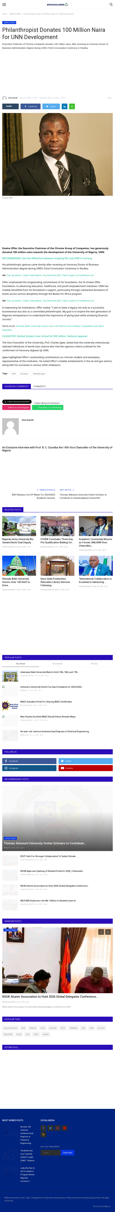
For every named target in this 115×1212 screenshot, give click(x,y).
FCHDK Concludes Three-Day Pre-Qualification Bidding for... (57, 541)
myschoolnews (10, 1028)
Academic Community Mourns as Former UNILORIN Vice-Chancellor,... (95, 542)
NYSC (63, 1028)
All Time (94, 663)
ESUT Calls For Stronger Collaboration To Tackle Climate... (48, 856)
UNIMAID (73, 1028)
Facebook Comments (16, 386)
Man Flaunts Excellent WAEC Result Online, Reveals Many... (48, 716)
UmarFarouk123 (8, 547)
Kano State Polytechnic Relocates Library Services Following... (55, 582)
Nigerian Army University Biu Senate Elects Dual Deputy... (17, 541)
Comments (39, 386)
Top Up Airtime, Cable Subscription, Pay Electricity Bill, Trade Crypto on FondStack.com (50, 275)
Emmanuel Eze (26, 705)
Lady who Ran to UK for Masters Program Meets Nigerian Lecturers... (27, 1174)
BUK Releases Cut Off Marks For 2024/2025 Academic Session (33, 496)
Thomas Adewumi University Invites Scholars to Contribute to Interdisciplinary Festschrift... (83, 496)
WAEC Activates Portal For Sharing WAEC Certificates (46, 702)
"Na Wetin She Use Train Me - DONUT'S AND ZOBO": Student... (28, 1156)
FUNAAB (52, 1028)
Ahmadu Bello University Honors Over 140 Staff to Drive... (16, 582)
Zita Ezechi (10, 98)
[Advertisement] (57, 73)
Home (4, 14)
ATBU (36, 1034)
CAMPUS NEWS (15, 14)
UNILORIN (8, 1034)
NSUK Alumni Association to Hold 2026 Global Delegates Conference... (54, 886)
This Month (57, 663)
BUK (23, 1028)
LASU (42, 1028)
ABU (83, 1028)
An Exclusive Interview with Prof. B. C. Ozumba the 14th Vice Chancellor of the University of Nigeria (57, 449)
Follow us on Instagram (18, 407)
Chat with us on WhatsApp (50, 407)
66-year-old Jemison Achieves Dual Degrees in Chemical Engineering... (55, 731)
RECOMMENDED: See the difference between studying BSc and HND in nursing (47, 258)
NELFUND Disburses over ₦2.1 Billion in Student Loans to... (49, 900)
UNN (14, 373)
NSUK (19, 1034)
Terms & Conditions (102, 1206)
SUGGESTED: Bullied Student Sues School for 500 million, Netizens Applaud (44, 336)
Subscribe (67, 1152)
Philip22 (23, 690)
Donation (24, 373)
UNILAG (32, 1028)
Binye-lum (24, 735)
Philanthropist (39, 373)
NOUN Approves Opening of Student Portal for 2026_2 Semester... (52, 871)
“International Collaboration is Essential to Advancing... (95, 580)
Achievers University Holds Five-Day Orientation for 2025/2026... (51, 687)
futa (27, 1034)
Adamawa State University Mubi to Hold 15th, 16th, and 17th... (49, 672)
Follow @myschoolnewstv (47, 403)
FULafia (101, 1028)
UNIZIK (46, 1034)
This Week (20, 663)
